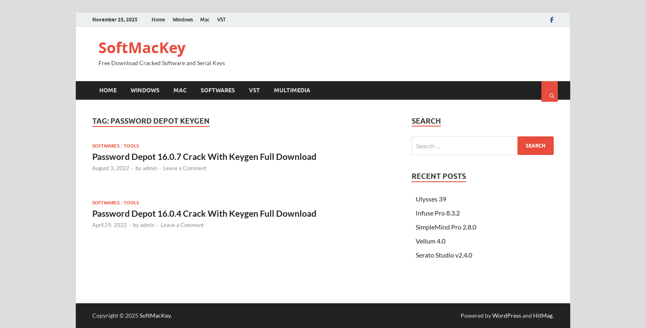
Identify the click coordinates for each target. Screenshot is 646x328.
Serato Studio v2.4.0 (444, 255)
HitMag (542, 315)
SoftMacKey (141, 47)
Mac (205, 19)
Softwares (218, 90)
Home (158, 19)
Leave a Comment (184, 168)
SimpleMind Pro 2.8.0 (446, 227)
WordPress (506, 315)
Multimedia (292, 90)
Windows (183, 19)
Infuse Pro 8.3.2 (438, 213)
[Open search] (549, 91)
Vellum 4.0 (430, 241)
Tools (131, 146)
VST (221, 19)
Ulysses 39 (431, 199)
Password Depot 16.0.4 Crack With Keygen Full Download (204, 213)
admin (150, 168)
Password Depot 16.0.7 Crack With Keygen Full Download (204, 156)
